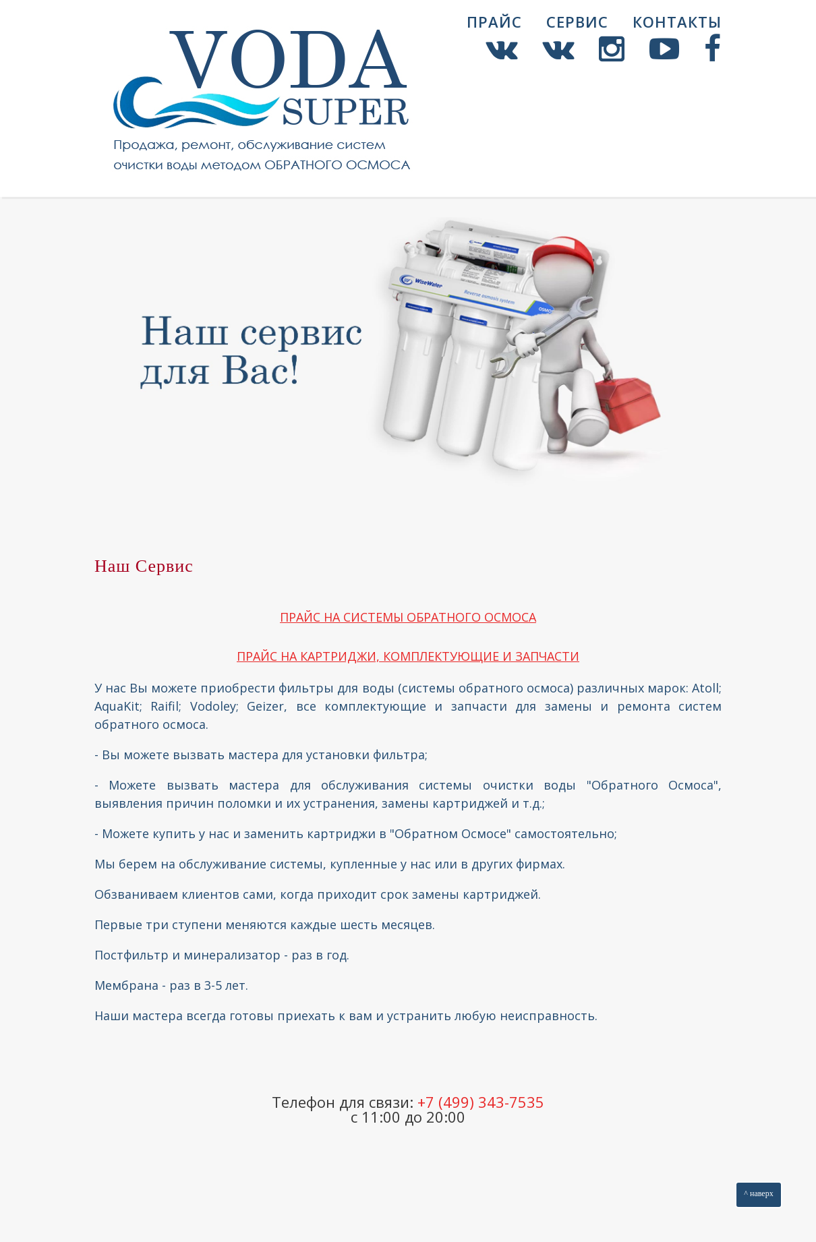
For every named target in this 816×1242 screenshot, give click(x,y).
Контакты (677, 21)
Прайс (494, 21)
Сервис (577, 21)
